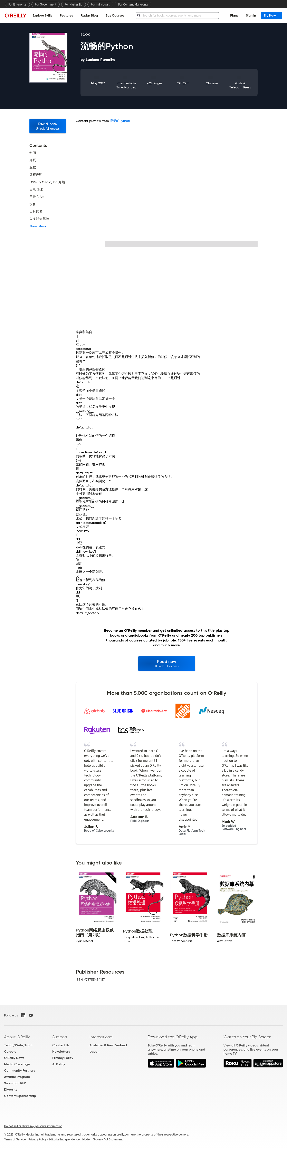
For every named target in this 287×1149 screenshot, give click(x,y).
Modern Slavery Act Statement (102, 1139)
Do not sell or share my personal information (33, 1126)
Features (66, 15)
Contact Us (60, 1045)
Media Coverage (17, 1064)
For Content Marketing (133, 4)
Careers (10, 1051)
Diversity (10, 1089)
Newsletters (61, 1051)
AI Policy (58, 1064)
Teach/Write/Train (18, 1045)
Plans (234, 15)
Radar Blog (89, 15)
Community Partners (19, 1070)
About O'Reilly (17, 1036)
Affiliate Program (17, 1077)
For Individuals (100, 4)
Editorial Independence (64, 1139)
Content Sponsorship (20, 1096)
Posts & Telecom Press (240, 85)
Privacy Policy (62, 1058)
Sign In (251, 15)
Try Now (271, 15)
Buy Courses (115, 15)
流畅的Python (120, 121)
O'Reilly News (14, 1058)
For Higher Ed (73, 4)
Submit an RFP (15, 1083)
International (101, 1036)
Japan (94, 1051)
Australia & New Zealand (108, 1045)
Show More (37, 226)
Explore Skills (42, 15)
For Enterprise (17, 4)
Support (59, 1036)
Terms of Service (15, 1139)
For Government (45, 4)
